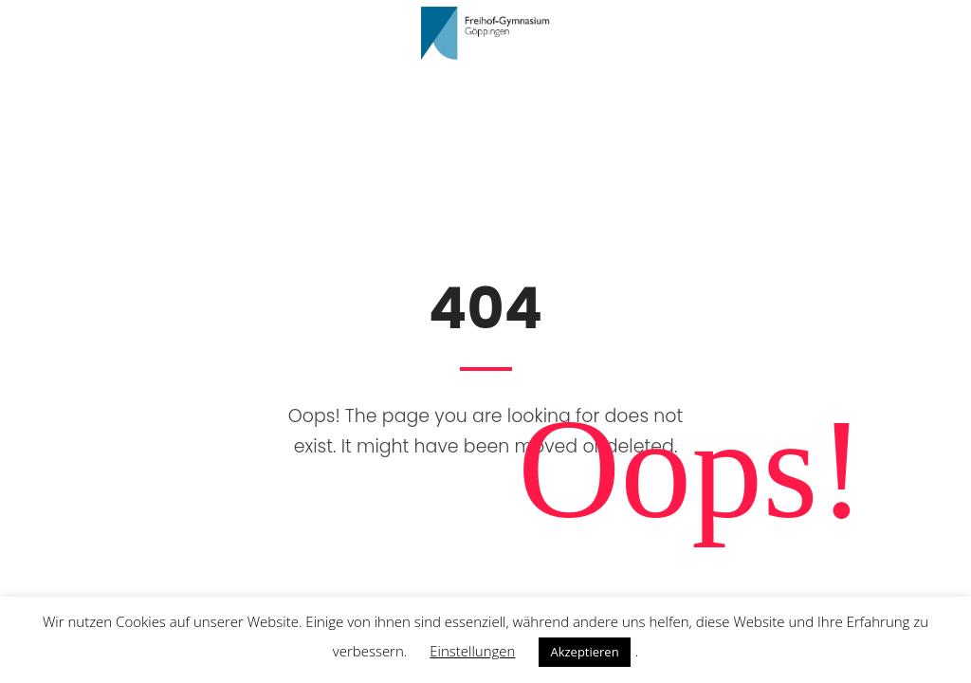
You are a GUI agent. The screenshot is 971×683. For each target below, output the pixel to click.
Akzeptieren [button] (584, 651)
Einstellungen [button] (472, 650)
